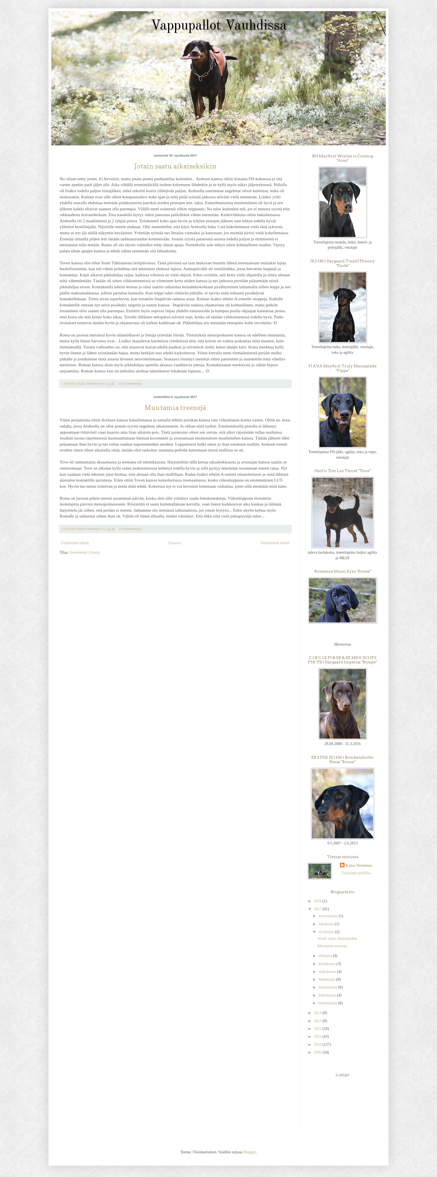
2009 (318, 1052)
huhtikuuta (327, 979)
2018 (318, 901)
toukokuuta (327, 972)
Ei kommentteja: (131, 383)
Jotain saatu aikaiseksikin (175, 166)
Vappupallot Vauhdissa (218, 26)
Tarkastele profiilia (356, 873)
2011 (318, 1036)
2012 (318, 1029)
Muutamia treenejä (175, 408)
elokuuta (325, 956)
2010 (318, 1044)
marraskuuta (328, 916)
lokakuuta (326, 924)
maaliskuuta (328, 987)
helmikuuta (327, 995)
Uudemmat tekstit (75, 543)
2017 (318, 909)
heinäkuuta (327, 964)
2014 (318, 1013)
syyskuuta (326, 932)
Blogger (249, 1152)
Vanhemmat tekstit (275, 543)
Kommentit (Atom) (85, 552)
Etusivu (175, 543)
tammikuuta (328, 1003)
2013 (318, 1021)
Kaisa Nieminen (359, 865)
